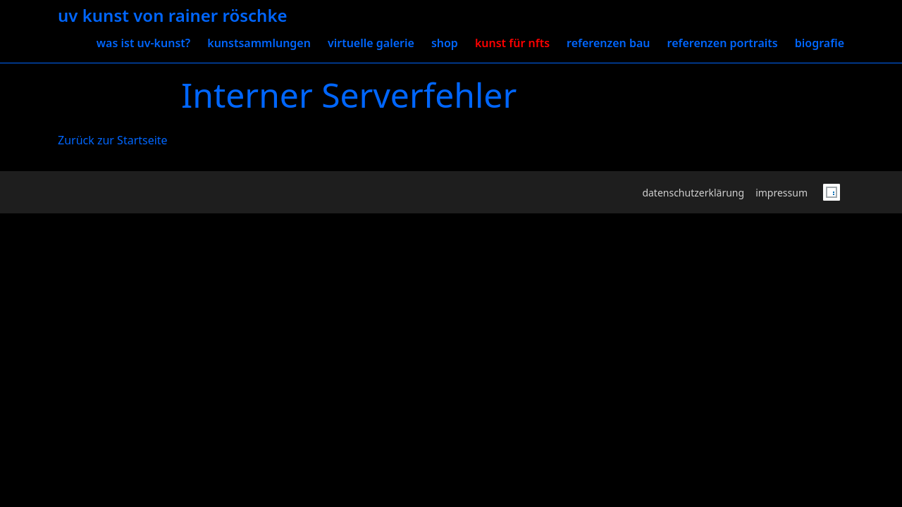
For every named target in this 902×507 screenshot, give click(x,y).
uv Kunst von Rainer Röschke (173, 16)
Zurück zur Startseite (113, 140)
